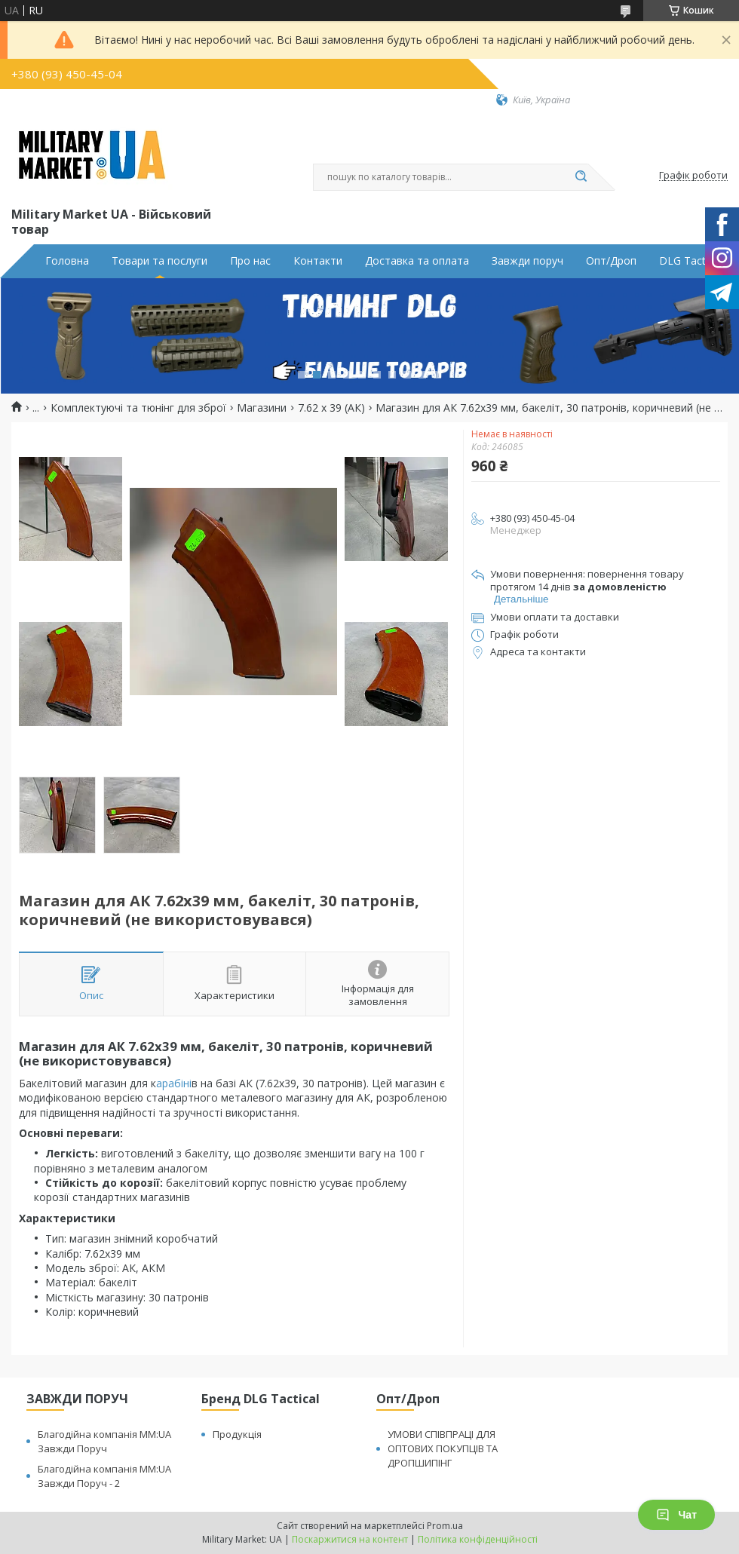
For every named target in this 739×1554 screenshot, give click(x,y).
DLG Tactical (690, 261)
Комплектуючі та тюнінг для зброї (138, 408)
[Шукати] (581, 177)
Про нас (250, 261)
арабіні (174, 1083)
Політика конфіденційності (478, 1539)
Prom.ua (445, 1525)
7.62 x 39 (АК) (331, 408)
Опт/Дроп (611, 261)
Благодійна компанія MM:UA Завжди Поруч (104, 1441)
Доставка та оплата (417, 261)
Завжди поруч (527, 261)
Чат (676, 1515)
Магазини (262, 408)
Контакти (317, 261)
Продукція (237, 1434)
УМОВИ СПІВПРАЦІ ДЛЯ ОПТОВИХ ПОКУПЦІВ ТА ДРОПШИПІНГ (443, 1448)
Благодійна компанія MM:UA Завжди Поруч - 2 (104, 1476)
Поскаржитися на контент (350, 1539)
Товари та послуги (159, 261)
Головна (67, 261)
